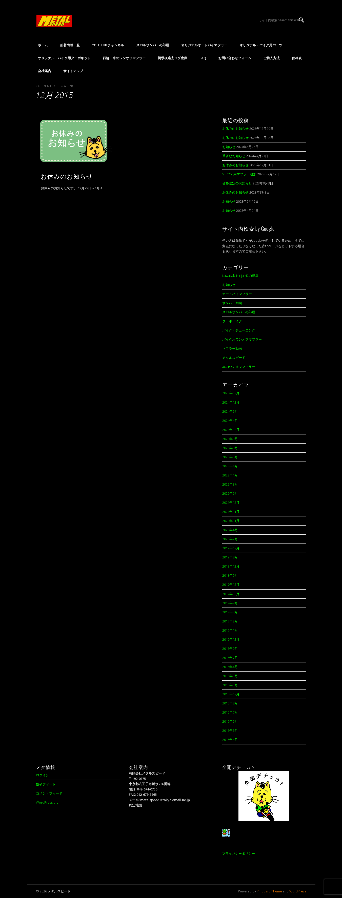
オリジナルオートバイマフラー (204, 45)
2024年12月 (230, 402)
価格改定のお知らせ (237, 183)
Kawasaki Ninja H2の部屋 (240, 275)
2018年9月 (230, 575)
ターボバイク (232, 321)
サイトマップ (73, 71)
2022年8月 (230, 484)
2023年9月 (230, 438)
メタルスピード (233, 357)
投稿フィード (46, 784)
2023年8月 (230, 448)
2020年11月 (230, 520)
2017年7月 (230, 612)
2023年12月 (230, 429)
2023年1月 (230, 475)
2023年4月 (230, 466)
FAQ (202, 58)
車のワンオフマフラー (238, 366)
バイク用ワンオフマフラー (242, 339)
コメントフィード (49, 793)
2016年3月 (230, 676)
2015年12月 (230, 694)
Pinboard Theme (269, 891)
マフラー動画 (232, 348)
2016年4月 (230, 666)
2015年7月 (230, 712)
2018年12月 (230, 566)
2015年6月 (230, 721)
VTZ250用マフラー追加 (239, 174)
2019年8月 (230, 557)
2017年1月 (230, 630)
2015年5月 (230, 730)
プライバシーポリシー (238, 853)
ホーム (43, 45)
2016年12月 (230, 639)
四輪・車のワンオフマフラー (124, 58)
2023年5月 (230, 457)
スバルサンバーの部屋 (152, 45)
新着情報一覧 (70, 45)
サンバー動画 (232, 303)
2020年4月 (230, 530)
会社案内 (44, 71)
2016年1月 (230, 685)
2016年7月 (230, 657)
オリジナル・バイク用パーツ (260, 45)
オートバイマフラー (237, 293)
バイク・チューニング (238, 330)
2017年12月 (230, 584)
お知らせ (228, 146)
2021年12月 (230, 502)
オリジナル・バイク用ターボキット (64, 58)
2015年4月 (230, 739)
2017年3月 (230, 621)
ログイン (42, 775)
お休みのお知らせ (67, 175)
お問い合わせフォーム (234, 58)
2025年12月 (230, 393)
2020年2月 (230, 539)
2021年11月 (230, 511)
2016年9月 (230, 648)
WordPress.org (47, 802)
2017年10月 (230, 594)
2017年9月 (230, 603)
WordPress (297, 891)
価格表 (297, 58)
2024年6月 (230, 411)
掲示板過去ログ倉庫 (172, 58)
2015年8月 (230, 703)
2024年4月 (230, 420)
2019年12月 (230, 548)
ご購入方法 (271, 58)
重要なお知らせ (233, 156)
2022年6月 (230, 493)
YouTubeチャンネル (108, 45)
